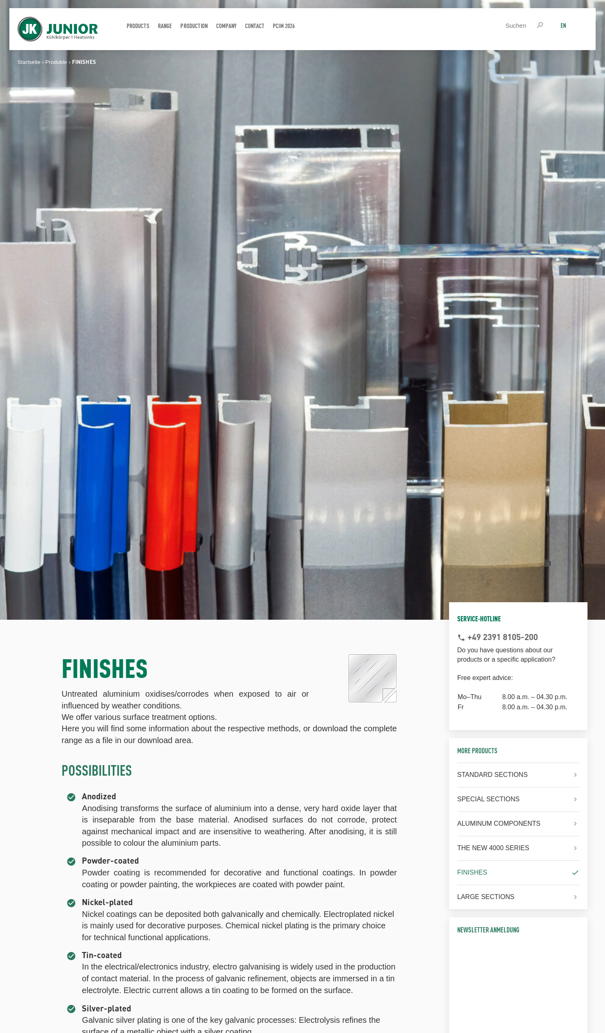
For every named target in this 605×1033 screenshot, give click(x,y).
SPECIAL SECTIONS (488, 799)
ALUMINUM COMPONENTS (498, 823)
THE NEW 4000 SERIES (493, 847)
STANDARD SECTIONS (492, 774)
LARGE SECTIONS (485, 896)
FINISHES (472, 872)
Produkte (56, 62)
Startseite (29, 62)
